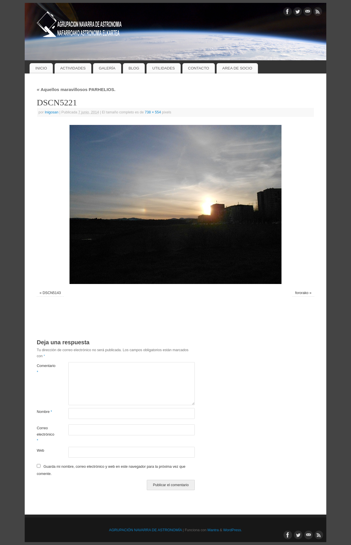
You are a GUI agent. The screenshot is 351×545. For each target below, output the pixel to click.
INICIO (41, 68)
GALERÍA (107, 68)
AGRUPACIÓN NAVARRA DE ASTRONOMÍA (145, 530)
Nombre (44, 412)
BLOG (134, 68)
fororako (301, 293)
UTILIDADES (163, 68)
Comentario (45, 369)
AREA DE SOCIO (237, 68)
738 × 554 (153, 112)
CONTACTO (198, 68)
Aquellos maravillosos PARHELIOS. (76, 89)
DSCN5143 (52, 293)
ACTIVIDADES (73, 68)
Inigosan (52, 112)
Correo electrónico (45, 434)
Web (40, 451)
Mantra (213, 530)
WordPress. (232, 530)
